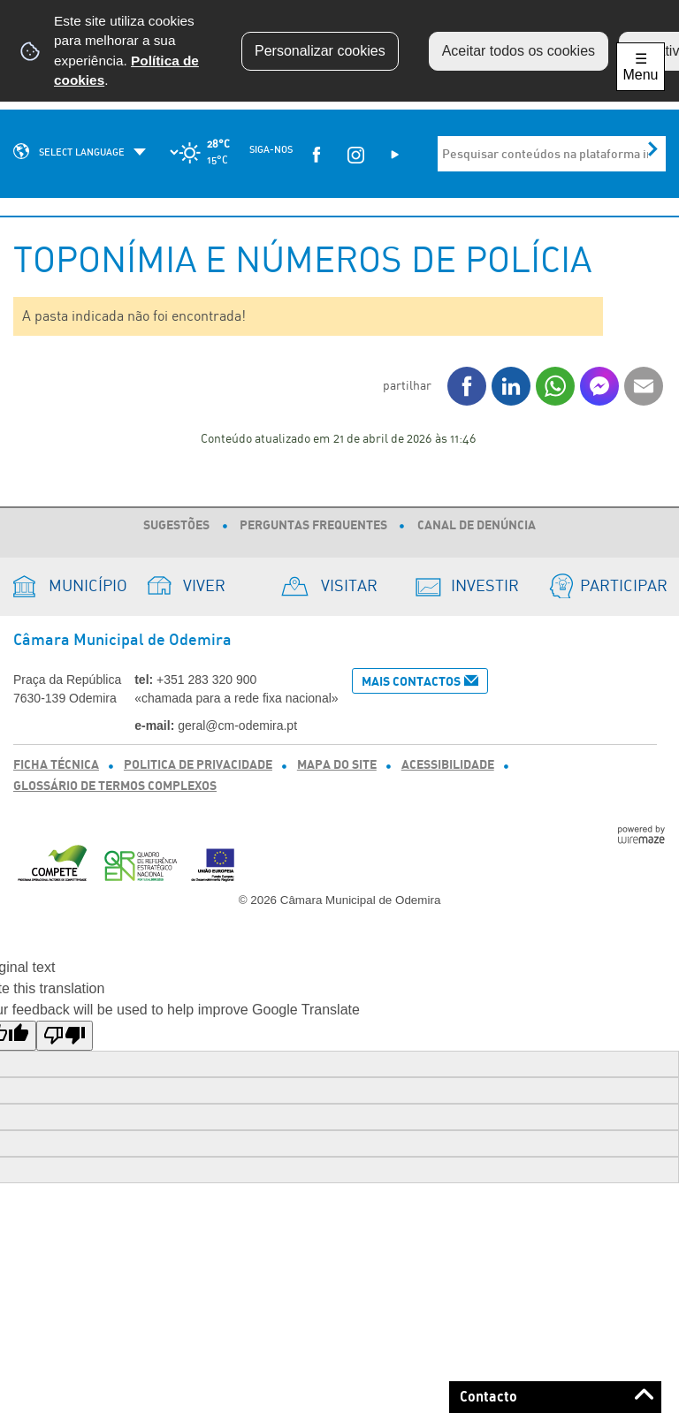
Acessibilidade (447, 765)
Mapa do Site (337, 765)
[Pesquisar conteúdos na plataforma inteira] (652, 149)
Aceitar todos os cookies (518, 50)
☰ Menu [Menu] (640, 66)
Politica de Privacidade (198, 765)
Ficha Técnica (56, 765)
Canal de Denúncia (476, 526)
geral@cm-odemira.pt (237, 725)
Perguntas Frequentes (313, 526)
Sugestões (176, 526)
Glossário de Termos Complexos (115, 786)
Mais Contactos (411, 681)
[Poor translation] (64, 1036)
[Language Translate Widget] (108, 152)
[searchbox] (547, 153)
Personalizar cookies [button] (320, 50)
